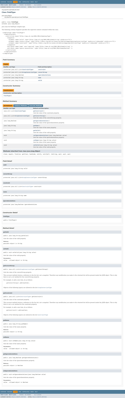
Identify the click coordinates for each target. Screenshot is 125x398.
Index (32, 2)
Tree (20, 2)
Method (23, 7)
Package (9, 2)
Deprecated (25, 2)
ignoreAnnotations (44, 75)
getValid (36, 130)
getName (36, 125)
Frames (21, 5)
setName (36, 140)
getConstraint (38, 111)
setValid (36, 145)
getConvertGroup (38, 116)
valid (40, 80)
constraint (41, 69)
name (39, 77)
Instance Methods (20, 105)
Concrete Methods (35, 105)
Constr (18, 7)
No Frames (28, 5)
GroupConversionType (29, 72)
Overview (3, 2)
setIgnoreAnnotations (40, 135)
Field (13, 7)
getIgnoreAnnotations (40, 120)
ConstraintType (27, 69)
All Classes (37, 5)
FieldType (7, 95)
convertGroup (42, 72)
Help (36, 2)
